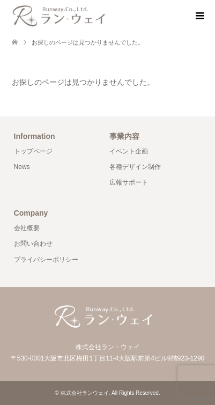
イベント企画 (128, 151)
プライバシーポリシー (46, 259)
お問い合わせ (33, 243)
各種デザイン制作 (135, 167)
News (22, 167)
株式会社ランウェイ (85, 393)
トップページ (33, 151)
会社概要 (27, 228)
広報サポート (128, 182)
